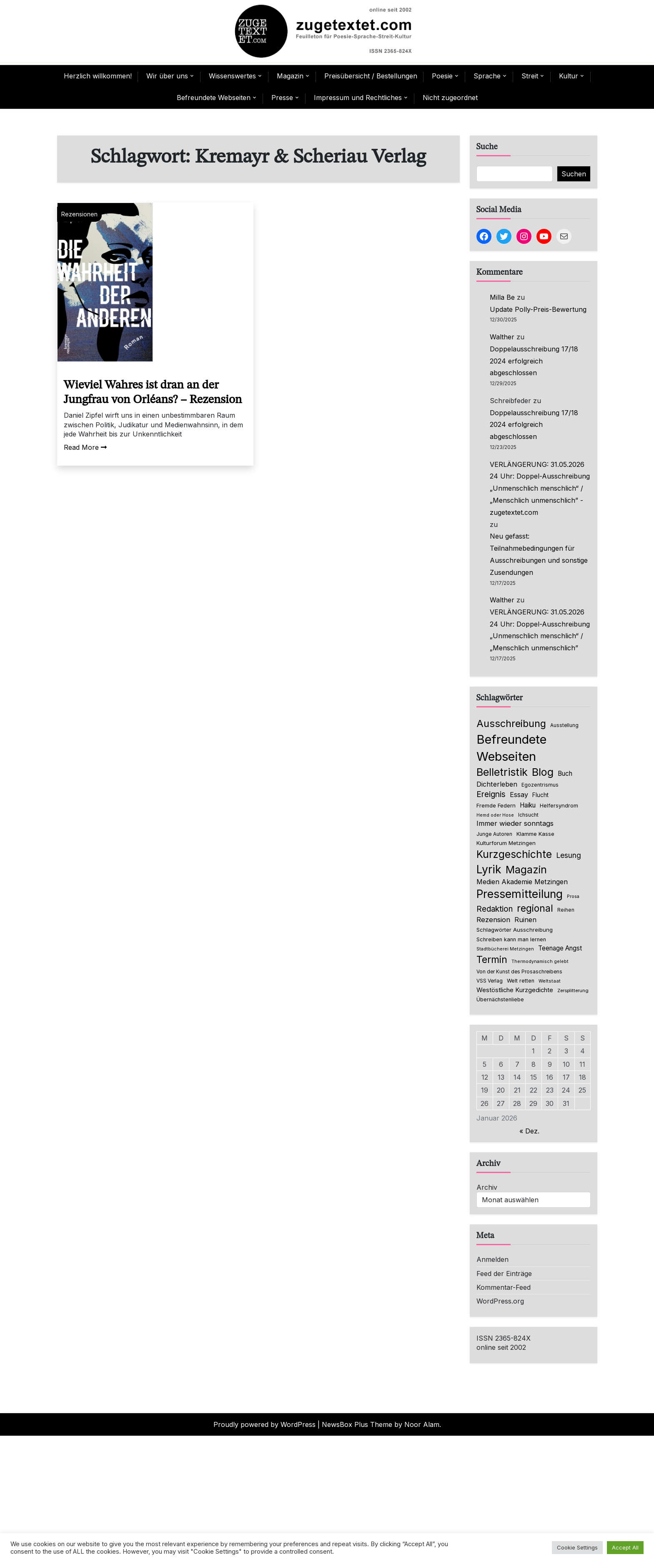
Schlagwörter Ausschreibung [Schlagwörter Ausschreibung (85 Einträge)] (514, 929)
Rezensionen (79, 214)
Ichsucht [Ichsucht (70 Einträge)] (528, 815)
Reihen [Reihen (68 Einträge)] (565, 910)
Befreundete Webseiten (214, 97)
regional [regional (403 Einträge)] (535, 908)
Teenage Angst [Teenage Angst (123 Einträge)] (560, 948)
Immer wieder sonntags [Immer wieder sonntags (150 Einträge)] (515, 823)
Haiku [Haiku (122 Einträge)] (528, 805)
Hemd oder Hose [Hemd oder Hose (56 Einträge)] (495, 815)
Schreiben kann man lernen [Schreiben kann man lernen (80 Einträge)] (511, 939)
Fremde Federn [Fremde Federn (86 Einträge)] (496, 805)
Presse (282, 97)
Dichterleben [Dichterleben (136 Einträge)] (496, 784)
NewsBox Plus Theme (357, 1424)
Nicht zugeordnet (450, 97)
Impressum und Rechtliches (358, 97)
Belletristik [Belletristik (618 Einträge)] (502, 772)
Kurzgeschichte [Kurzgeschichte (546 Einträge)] (514, 854)
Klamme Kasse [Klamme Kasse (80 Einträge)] (535, 834)
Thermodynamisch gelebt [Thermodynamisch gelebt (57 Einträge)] (540, 961)
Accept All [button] (625, 1547)
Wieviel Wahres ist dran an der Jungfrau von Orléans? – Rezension (153, 392)
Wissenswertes (232, 76)
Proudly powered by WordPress (264, 1424)
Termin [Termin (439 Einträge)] (491, 959)
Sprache (487, 76)
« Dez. (529, 1131)
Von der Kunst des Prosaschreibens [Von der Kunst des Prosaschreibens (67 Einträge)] (519, 972)
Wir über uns (167, 76)
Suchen (573, 174)
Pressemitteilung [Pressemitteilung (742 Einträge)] (519, 893)
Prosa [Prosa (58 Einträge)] (573, 896)
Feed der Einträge (504, 1273)
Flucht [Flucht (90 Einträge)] (540, 795)
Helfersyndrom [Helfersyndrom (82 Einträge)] (559, 805)
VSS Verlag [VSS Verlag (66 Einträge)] (489, 981)
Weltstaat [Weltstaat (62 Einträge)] (550, 981)
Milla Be (502, 297)
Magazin (290, 76)
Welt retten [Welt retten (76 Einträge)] (520, 981)
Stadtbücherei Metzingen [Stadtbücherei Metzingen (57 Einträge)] (505, 949)
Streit (529, 76)
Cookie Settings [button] (577, 1547)
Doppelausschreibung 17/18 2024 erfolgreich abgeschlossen (534, 361)
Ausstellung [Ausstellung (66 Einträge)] (564, 725)
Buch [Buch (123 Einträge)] (565, 773)
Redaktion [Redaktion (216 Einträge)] (494, 909)
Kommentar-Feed (503, 1287)
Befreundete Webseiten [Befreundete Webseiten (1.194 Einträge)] (511, 748)
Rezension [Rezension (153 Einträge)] (493, 919)
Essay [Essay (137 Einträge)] (519, 794)
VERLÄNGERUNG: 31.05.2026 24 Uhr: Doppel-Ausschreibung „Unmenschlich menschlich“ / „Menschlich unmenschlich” (540, 630)
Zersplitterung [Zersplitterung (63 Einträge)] (573, 990)
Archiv (486, 1187)
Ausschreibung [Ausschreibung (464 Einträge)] (511, 723)
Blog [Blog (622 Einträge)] (543, 772)
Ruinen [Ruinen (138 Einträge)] (525, 919)
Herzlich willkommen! (98, 76)
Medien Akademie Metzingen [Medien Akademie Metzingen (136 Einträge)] (522, 882)
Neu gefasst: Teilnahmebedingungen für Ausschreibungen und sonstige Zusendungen (539, 554)
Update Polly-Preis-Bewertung (538, 309)
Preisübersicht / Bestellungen (370, 76)
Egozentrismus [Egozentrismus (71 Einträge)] (540, 785)
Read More (85, 447)
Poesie (442, 76)
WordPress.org (500, 1301)
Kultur (568, 76)
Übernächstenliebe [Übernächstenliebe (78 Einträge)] (500, 999)
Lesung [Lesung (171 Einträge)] (568, 855)
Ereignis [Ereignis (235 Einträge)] (491, 794)
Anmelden (492, 1259)
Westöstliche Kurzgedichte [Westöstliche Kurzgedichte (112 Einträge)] (514, 990)
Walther (502, 337)
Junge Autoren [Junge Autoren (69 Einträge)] (494, 834)
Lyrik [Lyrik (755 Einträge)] (488, 869)
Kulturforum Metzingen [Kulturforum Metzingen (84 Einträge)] (506, 843)
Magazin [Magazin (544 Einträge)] (526, 869)
